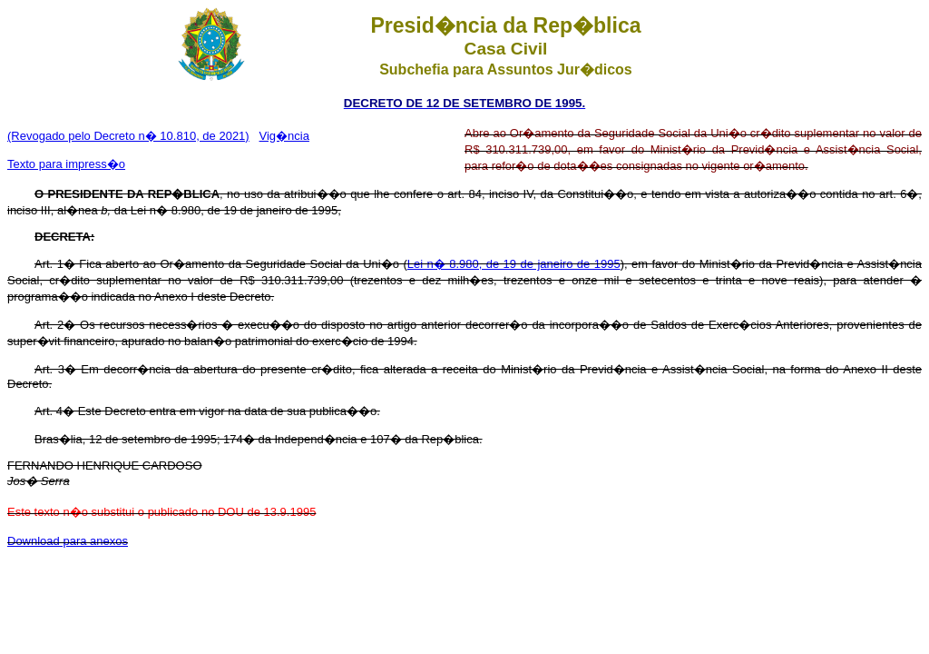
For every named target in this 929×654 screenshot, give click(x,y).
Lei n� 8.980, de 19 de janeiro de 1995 (514, 264)
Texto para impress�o (66, 164)
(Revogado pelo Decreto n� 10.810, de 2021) (128, 136)
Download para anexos (67, 541)
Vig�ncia (284, 136)
